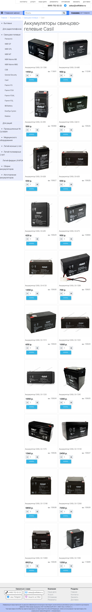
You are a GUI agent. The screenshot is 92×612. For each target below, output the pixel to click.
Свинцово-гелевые (31, 18)
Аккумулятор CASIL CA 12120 (70, 449)
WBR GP (8, 44)
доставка (86, 2)
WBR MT (8, 54)
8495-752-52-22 (55, 6)
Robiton (8, 116)
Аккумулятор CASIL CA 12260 (70, 504)
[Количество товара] (32, 75)
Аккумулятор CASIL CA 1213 (36, 340)
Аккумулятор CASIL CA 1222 (70, 340)
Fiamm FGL (9, 101)
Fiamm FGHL (10, 96)
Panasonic (8, 39)
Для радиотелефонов (12, 29)
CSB (6, 70)
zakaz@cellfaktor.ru (77, 6)
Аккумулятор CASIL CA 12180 (36, 504)
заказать (76, 2)
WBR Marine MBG (11, 64)
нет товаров (80, 13)
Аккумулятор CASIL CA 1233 (36, 394)
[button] (64, 13)
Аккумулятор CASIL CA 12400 (36, 558)
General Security (11, 75)
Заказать (74, 597)
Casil (6, 80)
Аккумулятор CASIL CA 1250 (70, 558)
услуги (32, 2)
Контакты (75, 595)
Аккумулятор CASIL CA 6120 (36, 286)
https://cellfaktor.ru (66, 607)
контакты (23, 2)
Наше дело (52, 592)
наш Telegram (14, 597)
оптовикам (65, 2)
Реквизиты (52, 600)
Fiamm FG (8, 85)
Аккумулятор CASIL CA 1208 (70, 286)
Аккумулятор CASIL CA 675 (69, 231)
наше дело (43, 2)
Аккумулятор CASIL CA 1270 (36, 449)
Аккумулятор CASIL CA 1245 (70, 394)
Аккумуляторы (15, 18)
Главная (4, 18)
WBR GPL (8, 49)
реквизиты (54, 2)
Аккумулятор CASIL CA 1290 (36, 67)
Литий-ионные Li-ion (13, 146)
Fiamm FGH (9, 90)
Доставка (74, 600)
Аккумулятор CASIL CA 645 (35, 231)
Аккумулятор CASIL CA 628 (35, 176)
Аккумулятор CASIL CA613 (69, 122)
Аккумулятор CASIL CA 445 (35, 122)
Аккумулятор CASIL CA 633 (69, 176)
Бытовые (8, 23)
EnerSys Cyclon (10, 111)
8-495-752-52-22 (13, 593)
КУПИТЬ (31, 80)
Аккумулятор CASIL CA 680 (69, 67)
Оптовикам (52, 597)
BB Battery (8, 106)
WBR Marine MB (11, 59)
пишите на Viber (33, 597)
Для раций (7, 123)
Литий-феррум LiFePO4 (13, 160)
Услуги (50, 595)
